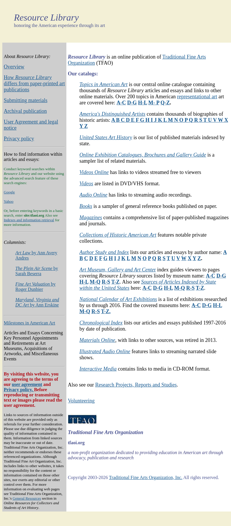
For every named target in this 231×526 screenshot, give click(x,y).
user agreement (27, 384)
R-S (106, 282)
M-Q (95, 282)
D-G (132, 103)
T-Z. (106, 311)
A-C (121, 103)
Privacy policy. (19, 389)
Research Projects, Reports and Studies (136, 385)
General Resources (27, 498)
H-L (142, 103)
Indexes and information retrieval (29, 220)
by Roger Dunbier (35, 287)
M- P (153, 103)
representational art (197, 96)
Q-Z (165, 103)
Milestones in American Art (29, 322)
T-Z (115, 282)
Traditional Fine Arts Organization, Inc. (145, 477)
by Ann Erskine (37, 302)
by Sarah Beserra (36, 271)
